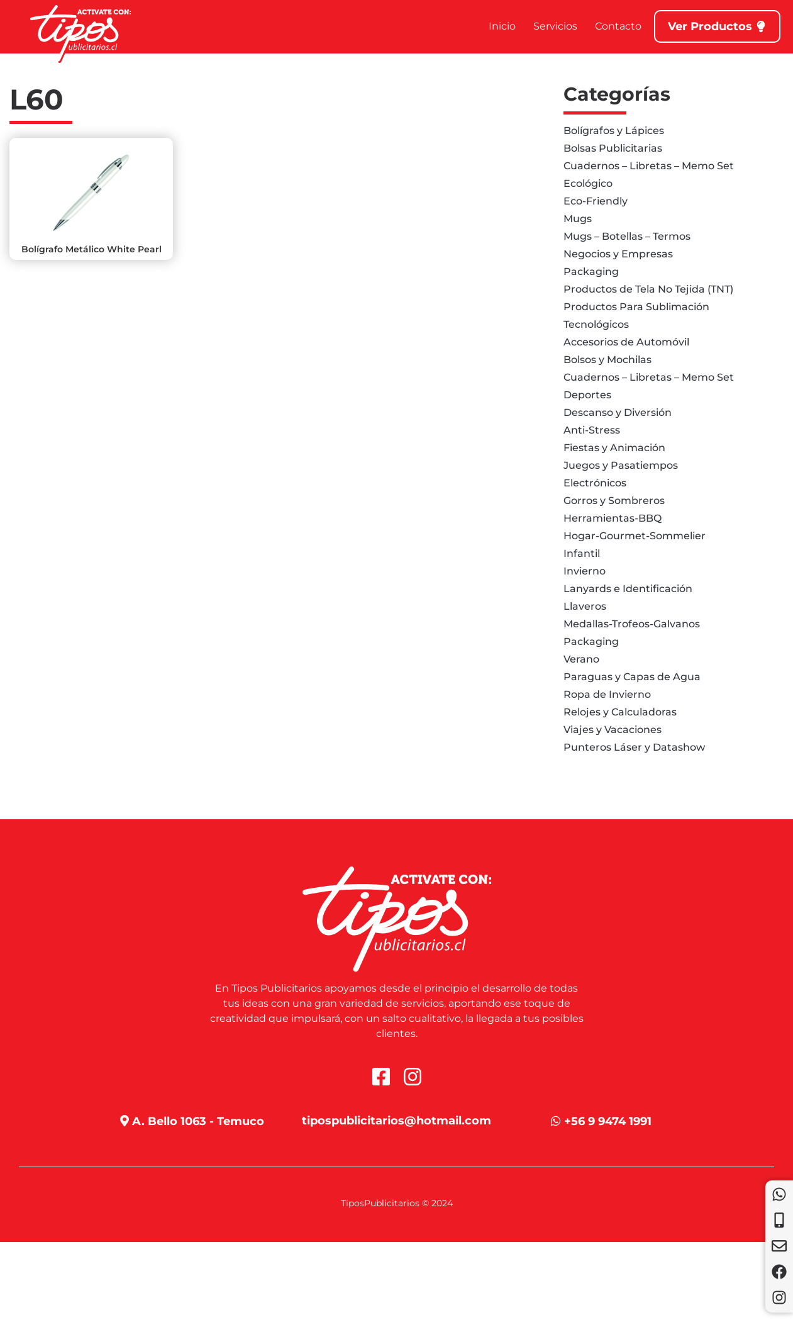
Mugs (577, 219)
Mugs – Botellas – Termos (626, 236)
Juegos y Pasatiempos (620, 465)
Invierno (584, 571)
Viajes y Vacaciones (612, 730)
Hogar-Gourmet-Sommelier (634, 536)
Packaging (591, 271)
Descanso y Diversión (617, 412)
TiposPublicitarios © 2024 (397, 1203)
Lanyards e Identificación (627, 589)
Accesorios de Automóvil (626, 342)
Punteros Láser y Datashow (634, 747)
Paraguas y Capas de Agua (632, 677)
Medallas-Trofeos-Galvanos (631, 624)
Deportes (587, 395)
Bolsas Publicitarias (612, 148)
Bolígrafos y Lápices (613, 131)
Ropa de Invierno (607, 694)
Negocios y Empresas (618, 254)
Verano (581, 659)
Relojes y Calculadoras (620, 712)
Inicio (502, 26)
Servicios (555, 26)
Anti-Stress (591, 430)
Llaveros (584, 606)
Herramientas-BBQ (612, 518)
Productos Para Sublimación (636, 307)
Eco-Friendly (595, 201)
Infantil (581, 553)
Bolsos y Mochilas (607, 360)
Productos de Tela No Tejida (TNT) (648, 289)
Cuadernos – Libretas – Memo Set (648, 166)
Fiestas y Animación (614, 448)
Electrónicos (594, 483)
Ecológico (588, 183)
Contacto (618, 26)
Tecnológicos (596, 324)
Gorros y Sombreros (614, 501)
